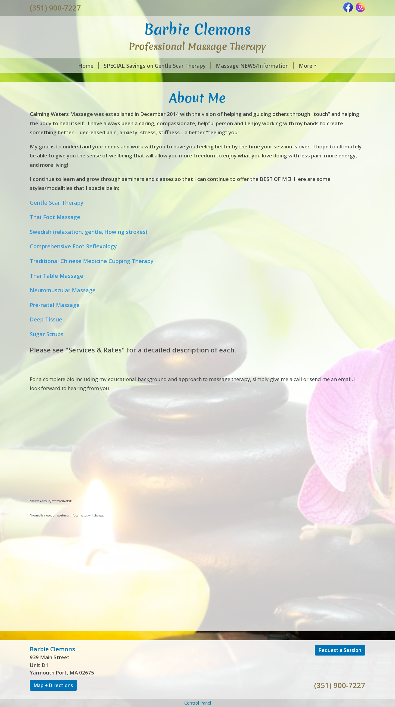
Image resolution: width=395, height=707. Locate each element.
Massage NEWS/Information (211, 65)
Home (45, 65)
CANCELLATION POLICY (68, 103)
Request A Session (164, 91)
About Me (268, 78)
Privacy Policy (123, 103)
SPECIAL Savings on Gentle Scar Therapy (113, 65)
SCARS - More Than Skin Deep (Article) (197, 78)
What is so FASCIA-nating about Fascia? (88, 78)
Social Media (214, 91)
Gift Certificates (110, 91)
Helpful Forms (285, 91)
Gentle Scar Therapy (283, 65)
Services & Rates (58, 91)
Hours (248, 91)
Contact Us (306, 78)
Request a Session (340, 688)
